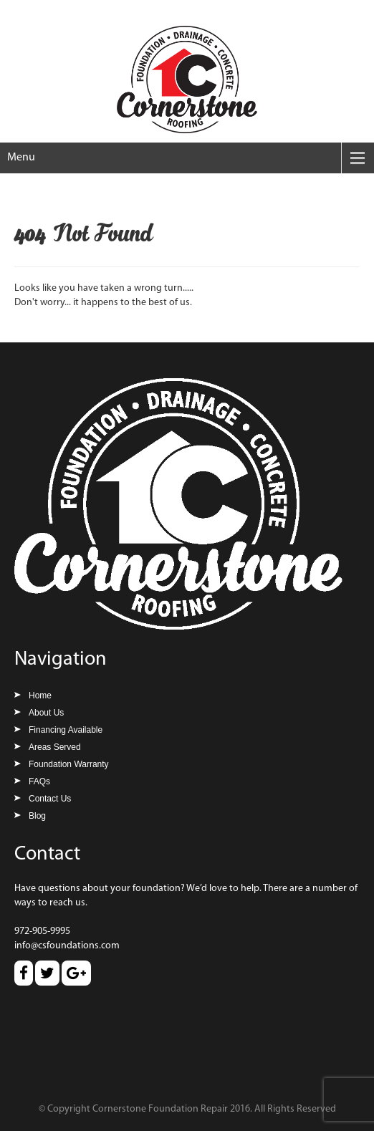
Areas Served (55, 747)
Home (40, 695)
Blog (37, 816)
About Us (46, 713)
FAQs (39, 781)
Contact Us (50, 799)
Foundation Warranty (69, 764)
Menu (21, 157)
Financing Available (65, 730)
